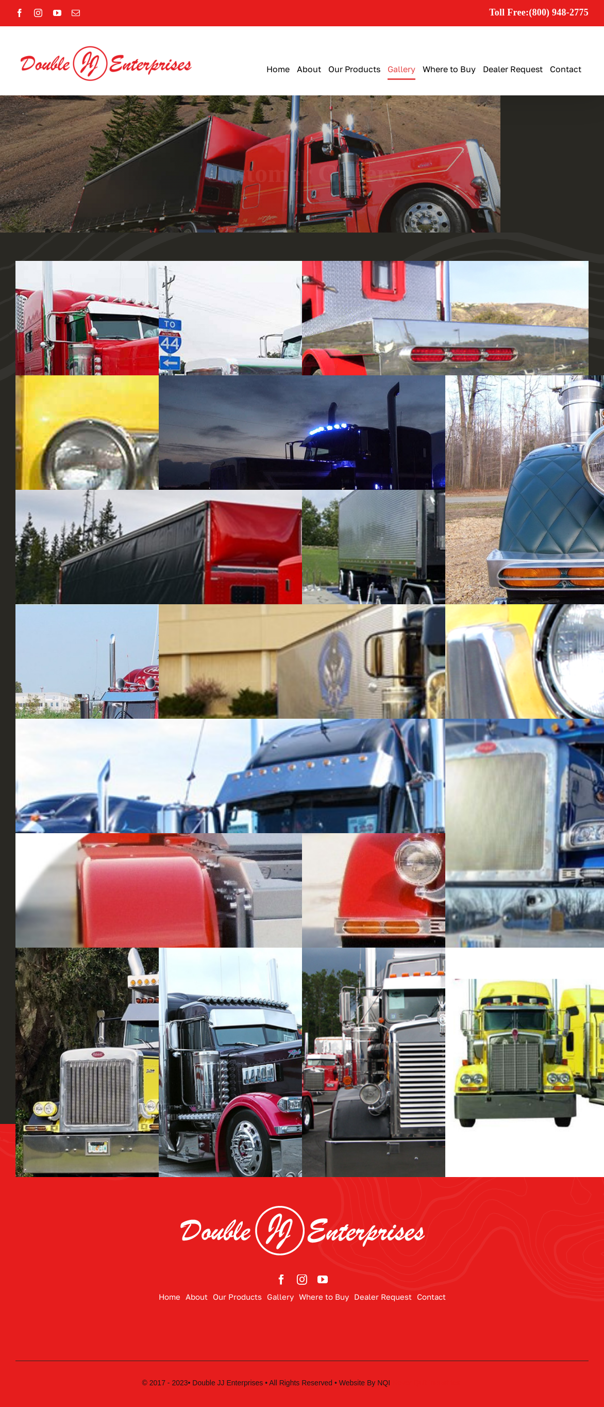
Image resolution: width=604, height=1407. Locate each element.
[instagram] (302, 1279)
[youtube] (322, 1279)
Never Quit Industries (427, 1383)
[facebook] (281, 1279)
